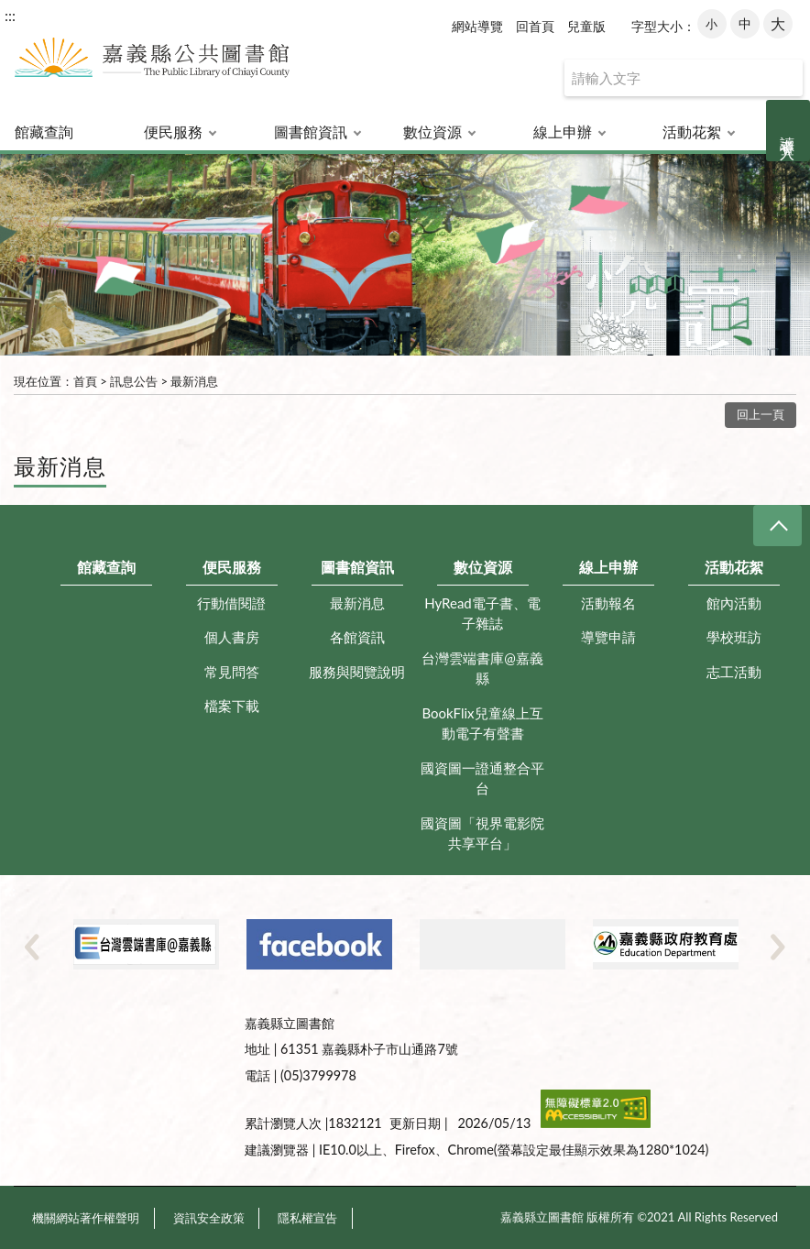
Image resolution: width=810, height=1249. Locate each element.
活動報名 (608, 603)
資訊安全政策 (209, 1218)
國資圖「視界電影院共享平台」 (482, 833)
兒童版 (586, 26)
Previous (32, 946)
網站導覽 (477, 26)
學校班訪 (733, 637)
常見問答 (231, 671)
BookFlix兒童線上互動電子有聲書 (481, 723)
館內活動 (733, 603)
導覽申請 (608, 637)
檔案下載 (231, 705)
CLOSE (777, 525)
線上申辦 (562, 131)
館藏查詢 (44, 131)
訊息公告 (134, 381)
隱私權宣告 (307, 1218)
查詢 (784, 78)
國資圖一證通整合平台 (482, 778)
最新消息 (194, 381)
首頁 (85, 381)
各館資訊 (357, 637)
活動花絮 (691, 131)
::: (10, 15)
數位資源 (432, 131)
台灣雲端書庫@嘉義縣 (482, 668)
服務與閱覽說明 (357, 671)
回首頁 (535, 26)
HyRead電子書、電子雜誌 (482, 613)
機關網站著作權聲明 (85, 1218)
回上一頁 (760, 414)
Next (778, 946)
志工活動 (733, 671)
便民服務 (173, 131)
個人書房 (231, 637)
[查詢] (683, 78)
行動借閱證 (231, 603)
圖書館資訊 (310, 131)
